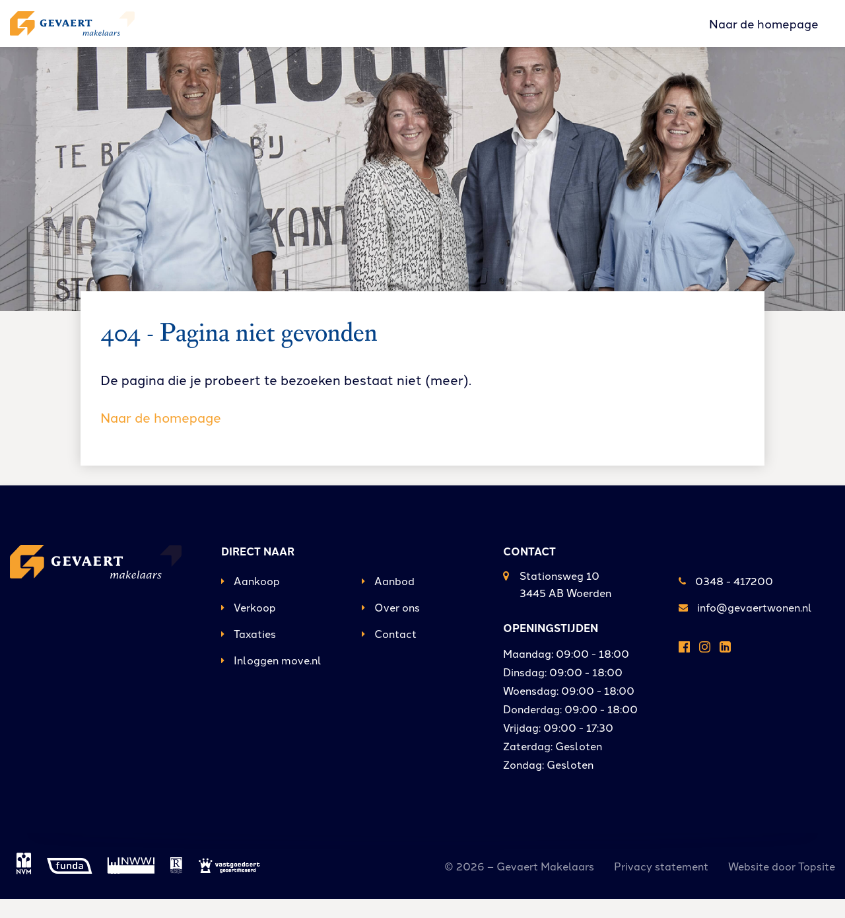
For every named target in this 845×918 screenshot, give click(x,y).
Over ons (391, 626)
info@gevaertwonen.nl (745, 626)
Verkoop (248, 626)
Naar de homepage (764, 32)
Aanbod (388, 599)
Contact (389, 652)
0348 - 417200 (726, 599)
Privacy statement (661, 885)
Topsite (816, 885)
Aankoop (250, 599)
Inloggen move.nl (271, 679)
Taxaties (248, 652)
